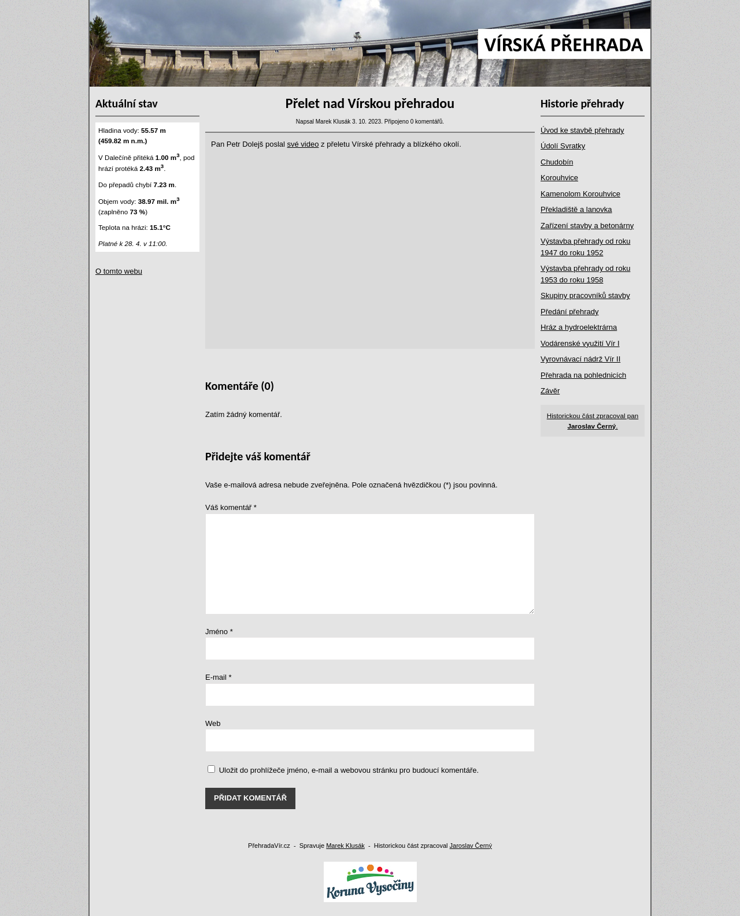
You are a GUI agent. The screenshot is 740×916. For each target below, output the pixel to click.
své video (303, 144)
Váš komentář (231, 507)
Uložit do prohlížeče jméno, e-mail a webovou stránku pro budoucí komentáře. (349, 770)
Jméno (219, 631)
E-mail (218, 677)
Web (213, 723)
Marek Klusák (345, 845)
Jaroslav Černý (471, 845)
